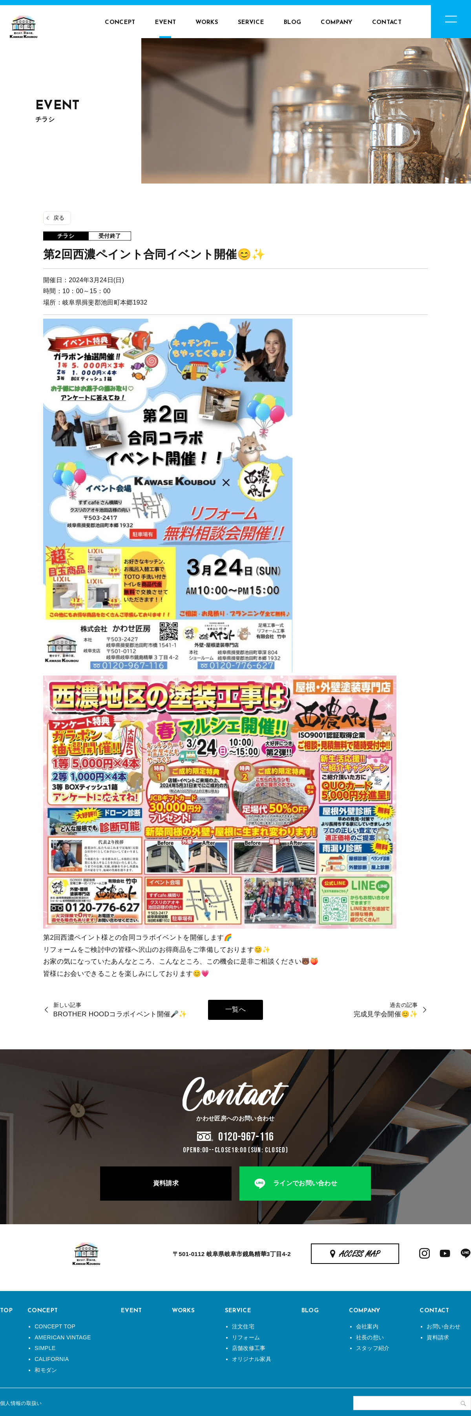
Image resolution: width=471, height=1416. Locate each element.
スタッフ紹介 (373, 1348)
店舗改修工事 (249, 1348)
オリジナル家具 (251, 1359)
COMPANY (336, 23)
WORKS (206, 23)
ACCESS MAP (360, 1254)
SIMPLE (45, 1348)
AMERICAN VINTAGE (63, 1337)
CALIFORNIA (52, 1359)
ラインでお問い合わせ (305, 1183)
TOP (6, 1311)
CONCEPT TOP (55, 1326)
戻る (59, 218)
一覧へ (235, 1009)
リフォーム (246, 1337)
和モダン (46, 1370)
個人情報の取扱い (21, 1403)
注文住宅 (243, 1326)
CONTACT (387, 23)
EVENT (165, 23)
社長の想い (370, 1337)
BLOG (292, 23)
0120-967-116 (246, 1137)
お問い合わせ (443, 1326)
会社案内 (367, 1326)
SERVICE (251, 23)
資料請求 (166, 1183)
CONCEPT (120, 23)
